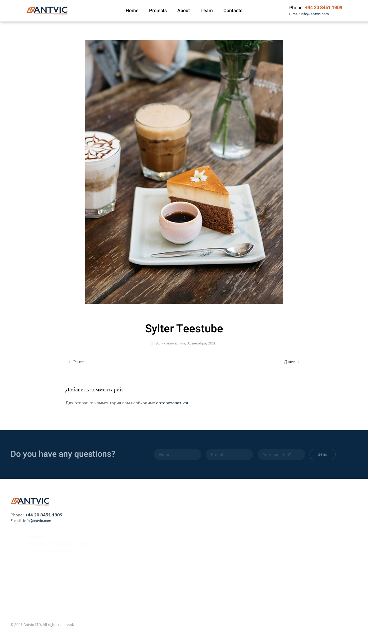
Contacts (232, 10)
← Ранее (76, 362)
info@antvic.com (315, 14)
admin (180, 343)
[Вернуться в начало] (47, 10)
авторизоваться (172, 402)
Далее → (292, 362)
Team (206, 10)
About (183, 10)
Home (132, 10)
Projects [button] (158, 10)
